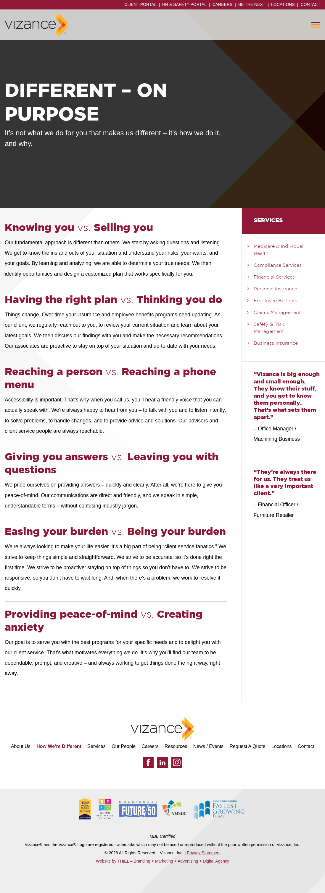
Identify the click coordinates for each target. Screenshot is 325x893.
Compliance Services (278, 265)
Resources (176, 746)
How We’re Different (58, 746)
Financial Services (274, 277)
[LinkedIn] (162, 762)
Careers (223, 4)
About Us (20, 746)
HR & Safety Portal (184, 4)
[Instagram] (176, 762)
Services (96, 746)
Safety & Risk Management (269, 328)
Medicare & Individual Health (278, 250)
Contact (310, 4)
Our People (124, 746)
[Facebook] (148, 762)
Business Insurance (276, 343)
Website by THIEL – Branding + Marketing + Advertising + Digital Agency (162, 861)
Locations (283, 4)
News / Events (208, 746)
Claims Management (277, 312)
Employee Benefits (275, 301)
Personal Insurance (275, 289)
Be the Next (252, 4)
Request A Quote (248, 746)
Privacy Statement (204, 852)
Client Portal (140, 4)
